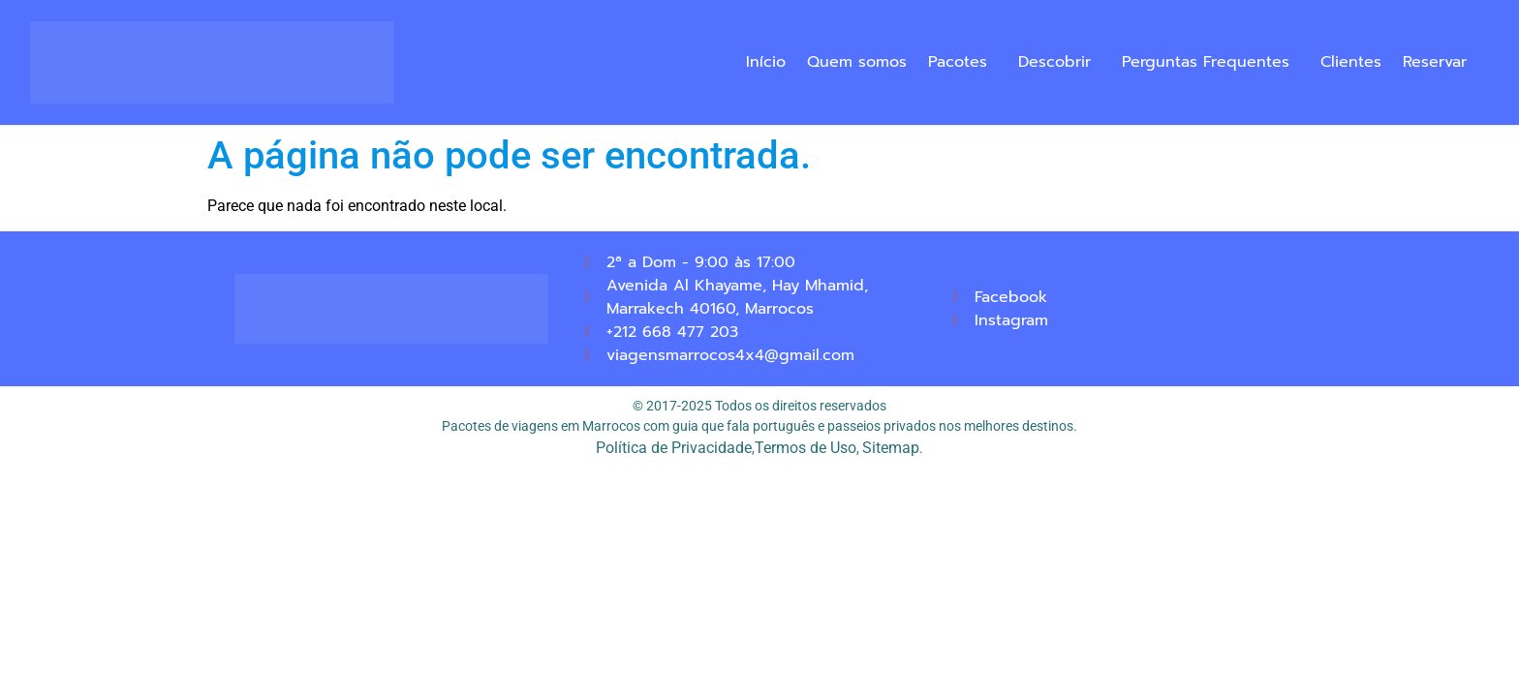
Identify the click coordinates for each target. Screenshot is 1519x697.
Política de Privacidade (674, 448)
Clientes (1350, 62)
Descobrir (1054, 62)
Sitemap (890, 448)
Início (766, 62)
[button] (962, 62)
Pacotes (957, 62)
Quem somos (857, 62)
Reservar (1435, 62)
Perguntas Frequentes (1205, 62)
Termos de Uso (805, 448)
